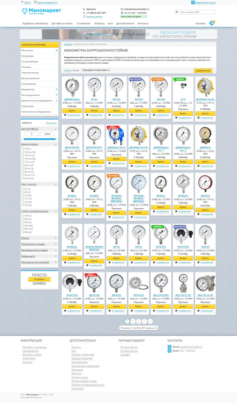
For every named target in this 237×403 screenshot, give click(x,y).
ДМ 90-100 (94, 295)
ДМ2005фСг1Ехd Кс (138, 147)
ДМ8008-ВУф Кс (72, 99)
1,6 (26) (28, 202)
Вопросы (100, 23)
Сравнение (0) (203, 70)
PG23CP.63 (139, 295)
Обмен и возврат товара (84, 381)
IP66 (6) (28, 232)
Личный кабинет (129, 347)
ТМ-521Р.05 (183, 246)
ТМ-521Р (161, 99)
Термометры (27, 106)
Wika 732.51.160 (183, 295)
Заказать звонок (94, 16)
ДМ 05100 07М (72, 147)
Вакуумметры (28, 89)
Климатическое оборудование (36, 111)
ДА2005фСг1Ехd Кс (205, 99)
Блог (110, 23)
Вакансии (76, 373)
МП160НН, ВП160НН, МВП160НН (138, 198)
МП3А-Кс (161, 195)
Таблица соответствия (83, 354)
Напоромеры (27, 55)
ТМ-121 (116, 246)
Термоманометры (30, 72)
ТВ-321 (94, 99)
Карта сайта (78, 388)
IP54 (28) (29, 225)
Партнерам (77, 369)
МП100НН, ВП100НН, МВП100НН (116, 198)
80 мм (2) (29, 178)
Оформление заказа (206, 2)
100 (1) (28, 148)
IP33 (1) (28, 215)
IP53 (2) (28, 222)
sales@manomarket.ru (191, 346)
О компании (84, 23)
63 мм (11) (30, 175)
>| (150, 321)
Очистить (51, 122)
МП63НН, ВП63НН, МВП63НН (94, 248)
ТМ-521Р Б (161, 246)
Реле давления (28, 83)
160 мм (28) (30, 158)
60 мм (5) (29, 171)
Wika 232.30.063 (161, 295)
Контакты (143, 23)
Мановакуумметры (30, 95)
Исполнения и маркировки (85, 365)
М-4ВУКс (94, 195)
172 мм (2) (30, 162)
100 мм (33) (30, 152)
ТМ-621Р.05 (72, 295)
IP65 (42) (29, 229)
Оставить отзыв (80, 377)
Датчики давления (30, 78)
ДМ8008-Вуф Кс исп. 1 (161, 149)
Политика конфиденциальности (88, 384)
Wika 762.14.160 (205, 295)
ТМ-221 (138, 246)
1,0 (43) (28, 195)
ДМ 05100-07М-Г (94, 147)
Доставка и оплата (62, 23)
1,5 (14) (28, 198)
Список (67, 70)
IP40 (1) (28, 219)
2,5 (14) (28, 205)
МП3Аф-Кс (183, 195)
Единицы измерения (82, 358)
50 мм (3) (29, 168)
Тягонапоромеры (29, 61)
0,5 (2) (27, 188)
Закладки (125, 354)
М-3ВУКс (72, 195)
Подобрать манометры (35, 23)
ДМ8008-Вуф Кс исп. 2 (183, 149)
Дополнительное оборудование (37, 100)
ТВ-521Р (116, 99)
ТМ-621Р (205, 246)
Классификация (79, 362)
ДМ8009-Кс (205, 147)
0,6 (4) (27, 192)
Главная (68, 44)
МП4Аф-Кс (72, 246)
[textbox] (194, 12)
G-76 (183, 99)
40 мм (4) (29, 165)
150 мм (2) (30, 155)
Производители (31, 350)
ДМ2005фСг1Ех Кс (116, 147)
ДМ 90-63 (116, 295)
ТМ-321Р (139, 99)
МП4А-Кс (205, 195)
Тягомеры (26, 67)
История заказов (129, 350)
